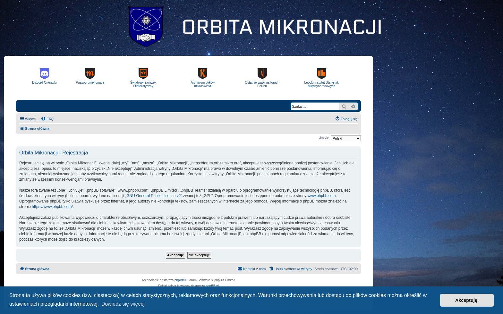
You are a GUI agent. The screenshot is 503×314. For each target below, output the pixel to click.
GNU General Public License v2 (153, 196)
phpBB (179, 280)
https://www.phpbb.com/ (52, 206)
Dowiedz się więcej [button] (123, 304)
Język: (324, 138)
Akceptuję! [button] (467, 300)
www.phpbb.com (321, 196)
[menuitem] (47, 119)
